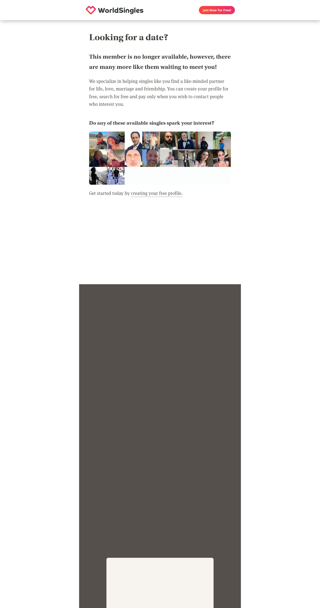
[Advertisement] (160, 243)
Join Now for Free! (217, 10)
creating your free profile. (156, 193)
